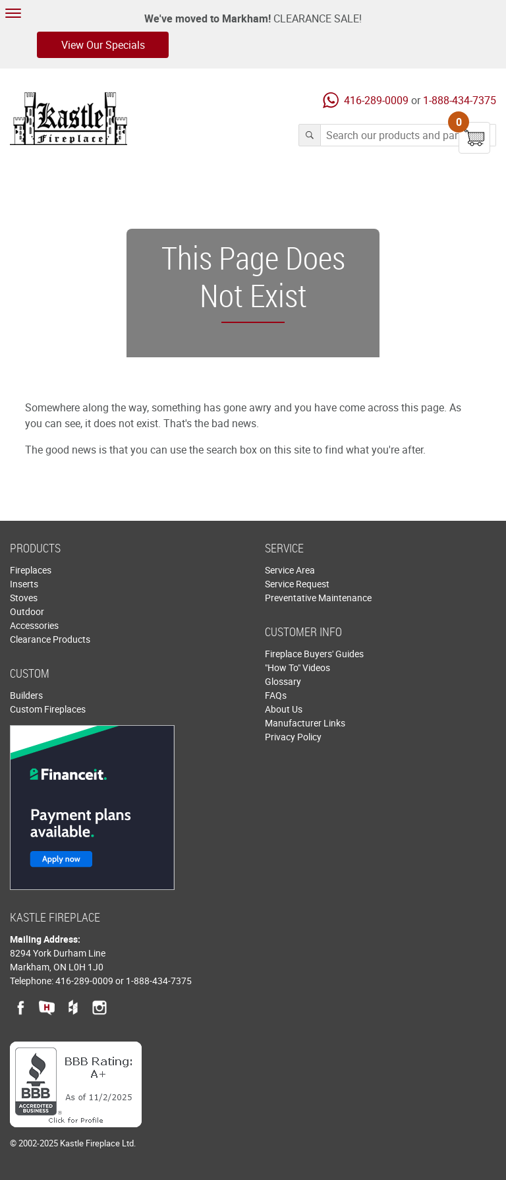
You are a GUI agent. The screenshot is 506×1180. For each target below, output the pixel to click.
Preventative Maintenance (318, 597)
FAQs (276, 695)
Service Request (297, 583)
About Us (283, 709)
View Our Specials (103, 45)
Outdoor (27, 611)
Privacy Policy (293, 736)
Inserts (24, 583)
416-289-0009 (376, 100)
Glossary (283, 681)
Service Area (290, 570)
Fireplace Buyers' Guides (314, 653)
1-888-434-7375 (459, 100)
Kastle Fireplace (68, 118)
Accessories (34, 625)
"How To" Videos (297, 667)
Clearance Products (50, 639)
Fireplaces (30, 570)
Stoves (24, 597)
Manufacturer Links (305, 723)
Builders (26, 695)
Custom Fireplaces (48, 709)
